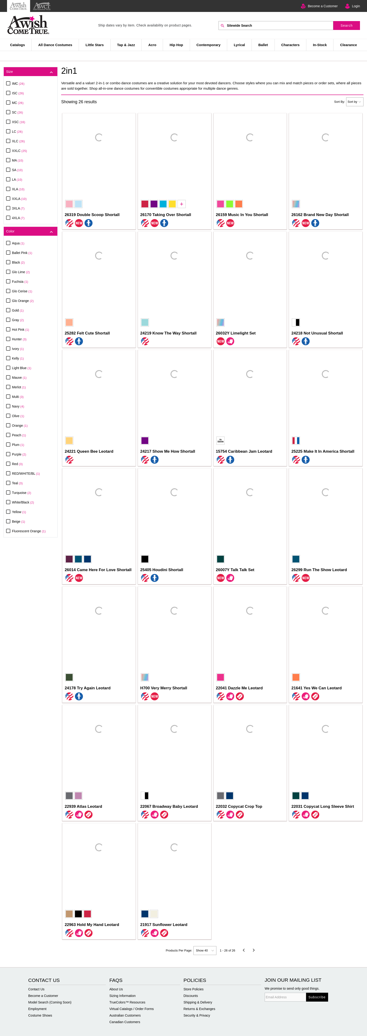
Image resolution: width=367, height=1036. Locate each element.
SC (17, 112)
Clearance (348, 45)
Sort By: (339, 101)
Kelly (18, 358)
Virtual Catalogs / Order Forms (131, 1009)
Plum (18, 445)
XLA (18, 189)
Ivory (18, 349)
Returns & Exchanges (199, 1009)
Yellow (19, 512)
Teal (17, 483)
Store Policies (194, 989)
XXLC (19, 151)
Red (17, 464)
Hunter (19, 339)
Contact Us (36, 989)
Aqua (18, 243)
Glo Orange (23, 301)
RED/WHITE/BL (26, 473)
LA (17, 179)
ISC (18, 93)
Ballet (263, 45)
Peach (19, 435)
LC (17, 131)
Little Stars (94, 45)
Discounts (191, 996)
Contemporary (208, 45)
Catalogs (17, 45)
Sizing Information (122, 996)
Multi (18, 397)
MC (18, 103)
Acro (152, 45)
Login (356, 6)
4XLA (18, 218)
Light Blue (21, 368)
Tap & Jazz (126, 45)
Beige (18, 521)
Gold (18, 310)
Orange (20, 425)
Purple (19, 454)
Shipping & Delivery (198, 1002)
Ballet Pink (22, 253)
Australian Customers (125, 1015)
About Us (116, 989)
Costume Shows (40, 1015)
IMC (18, 83)
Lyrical (239, 45)
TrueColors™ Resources (127, 1002)
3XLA (18, 208)
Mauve (19, 377)
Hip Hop (176, 45)
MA (17, 160)
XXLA (19, 199)
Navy (18, 406)
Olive (18, 416)
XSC (18, 122)
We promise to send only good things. (292, 988)
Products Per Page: (179, 950)
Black (18, 262)
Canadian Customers (124, 1022)
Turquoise (21, 493)
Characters (290, 45)
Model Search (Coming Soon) (49, 1002)
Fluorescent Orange (29, 531)
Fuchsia (20, 281)
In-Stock (320, 45)
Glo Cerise (22, 291)
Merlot (19, 387)
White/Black (23, 502)
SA (17, 170)
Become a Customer (323, 6)
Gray (18, 320)
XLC (18, 141)
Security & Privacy (197, 1015)
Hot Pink (20, 329)
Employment (37, 1009)
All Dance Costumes (55, 45)
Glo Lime (21, 272)
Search (347, 25)
